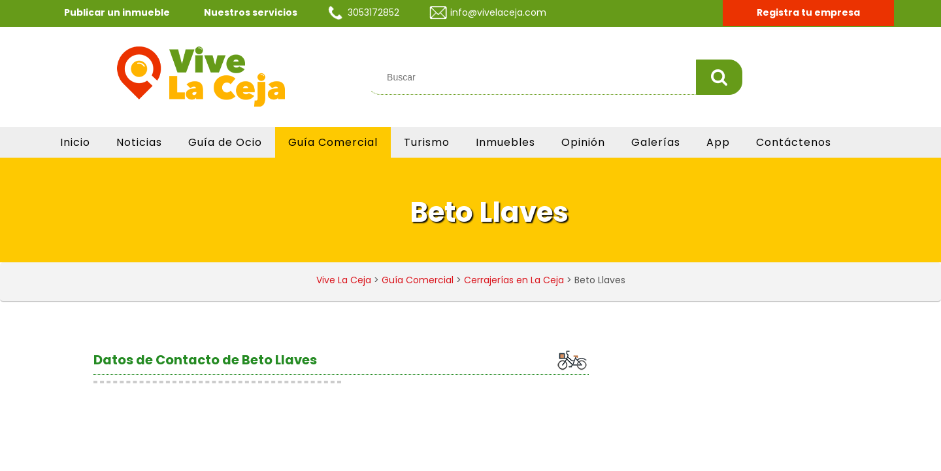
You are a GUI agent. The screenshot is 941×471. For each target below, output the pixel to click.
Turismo (427, 142)
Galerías (655, 142)
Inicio (75, 142)
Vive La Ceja (343, 280)
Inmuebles (505, 142)
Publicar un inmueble (117, 12)
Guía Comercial (333, 142)
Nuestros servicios (250, 12)
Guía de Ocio (225, 142)
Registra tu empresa (808, 12)
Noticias (139, 142)
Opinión (583, 142)
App (718, 142)
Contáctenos (793, 142)
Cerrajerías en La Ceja (514, 280)
